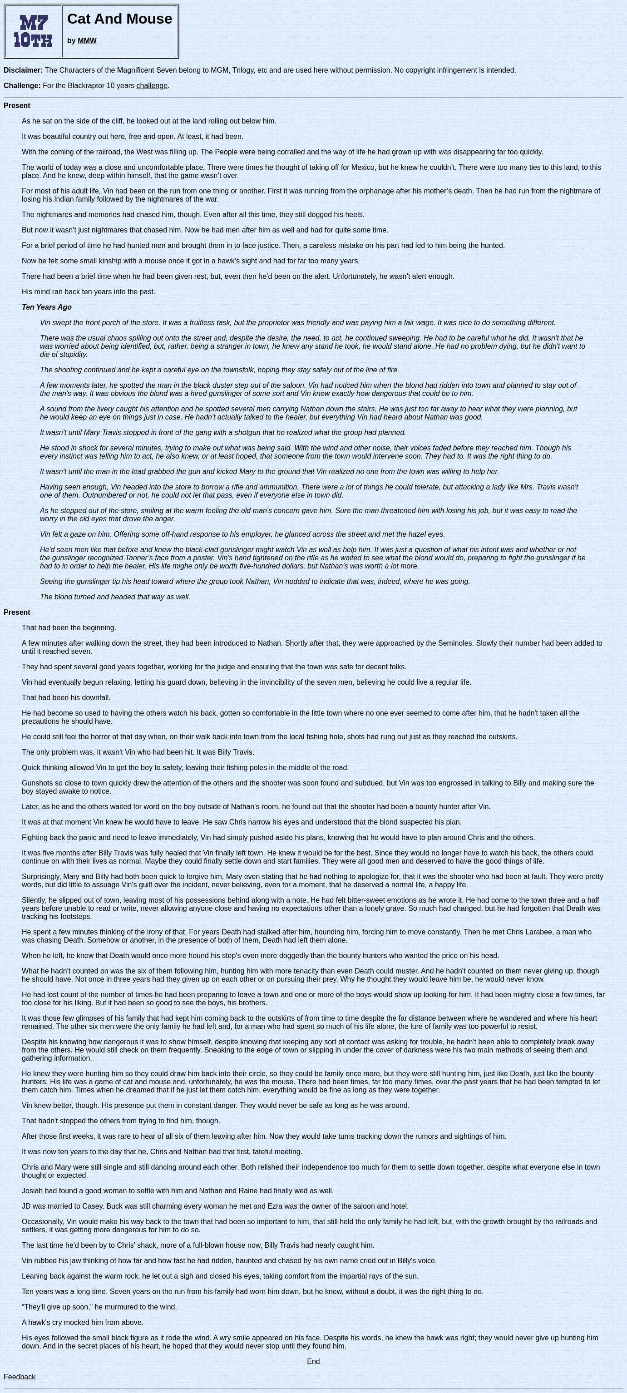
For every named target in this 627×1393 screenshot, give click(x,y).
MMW (87, 40)
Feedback (19, 1377)
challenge (152, 85)
